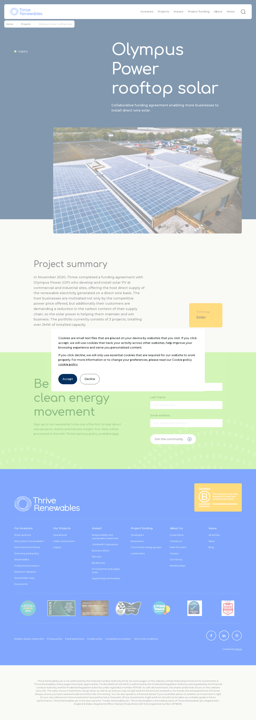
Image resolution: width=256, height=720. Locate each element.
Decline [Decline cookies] (89, 379)
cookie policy (68, 364)
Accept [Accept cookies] (68, 379)
